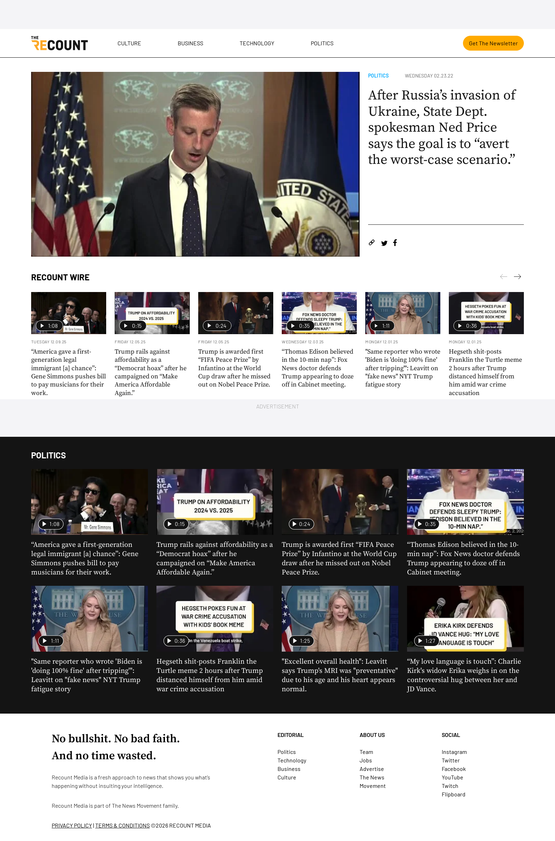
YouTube (452, 777)
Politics (322, 43)
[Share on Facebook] (395, 243)
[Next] (503, 278)
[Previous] (517, 278)
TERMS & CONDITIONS (122, 825)
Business (190, 43)
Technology (257, 43)
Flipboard (453, 794)
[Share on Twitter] (384, 243)
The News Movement (137, 805)
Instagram (454, 751)
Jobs (366, 760)
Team (366, 751)
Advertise (372, 768)
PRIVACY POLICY (72, 825)
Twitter (451, 760)
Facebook (454, 768)
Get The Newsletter (493, 43)
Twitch (450, 785)
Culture (129, 43)
